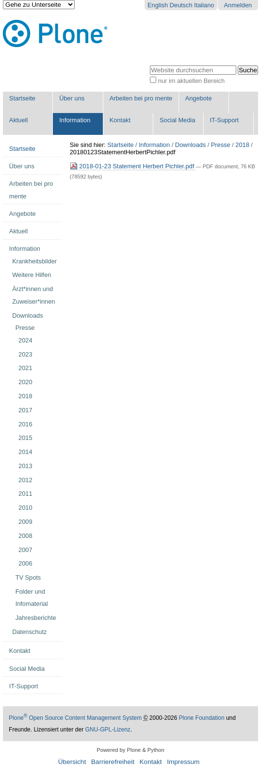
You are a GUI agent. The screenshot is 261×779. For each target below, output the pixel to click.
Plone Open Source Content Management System (75, 717)
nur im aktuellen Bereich (191, 80)
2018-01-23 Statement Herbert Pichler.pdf (133, 166)
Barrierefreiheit (112, 761)
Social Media (177, 120)
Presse (220, 144)
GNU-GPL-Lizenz (107, 729)
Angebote (198, 98)
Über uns (71, 98)
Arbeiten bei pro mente (141, 98)
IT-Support (224, 120)
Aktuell (18, 120)
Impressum (183, 761)
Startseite (22, 98)
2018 (242, 144)
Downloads (190, 144)
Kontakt (120, 120)
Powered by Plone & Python (130, 750)
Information (74, 120)
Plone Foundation (202, 717)
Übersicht (72, 761)
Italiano (204, 5)
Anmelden (238, 5)
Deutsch (181, 5)
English (157, 5)
